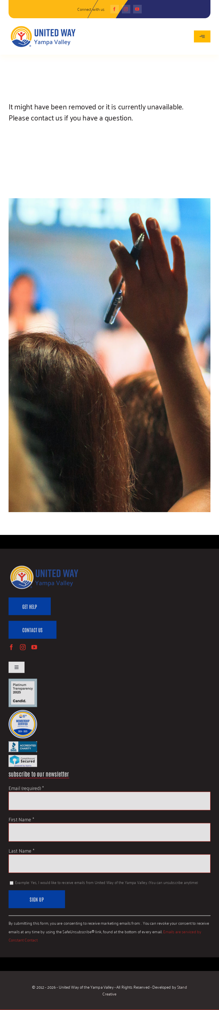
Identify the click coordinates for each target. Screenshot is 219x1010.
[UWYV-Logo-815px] (43, 26)
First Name (21, 821)
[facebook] (114, 9)
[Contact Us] (32, 632)
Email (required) (26, 790)
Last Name (22, 853)
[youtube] (137, 9)
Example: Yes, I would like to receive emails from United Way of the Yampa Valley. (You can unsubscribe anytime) (106, 884)
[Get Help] (30, 609)
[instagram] (126, 9)
